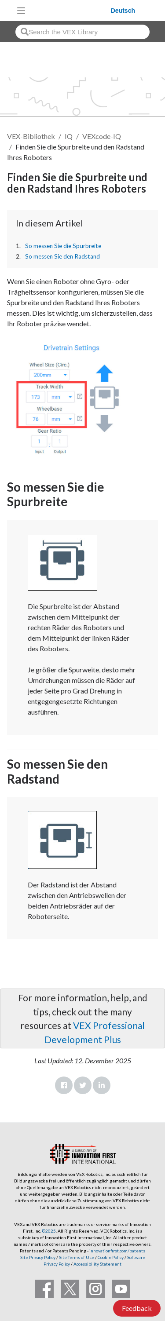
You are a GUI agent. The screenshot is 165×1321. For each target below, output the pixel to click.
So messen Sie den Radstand (62, 256)
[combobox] (82, 32)
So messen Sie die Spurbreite (63, 245)
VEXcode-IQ (101, 136)
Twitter (83, 1085)
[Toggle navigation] (21, 11)
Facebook (64, 1085)
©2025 (49, 1230)
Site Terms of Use (76, 1257)
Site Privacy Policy (37, 1257)
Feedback (137, 1308)
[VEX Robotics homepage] (70, 10)
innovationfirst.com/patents (117, 1250)
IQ (69, 136)
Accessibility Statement (97, 1263)
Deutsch (123, 10)
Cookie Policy (111, 1257)
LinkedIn (101, 1085)
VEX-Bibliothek (31, 136)
